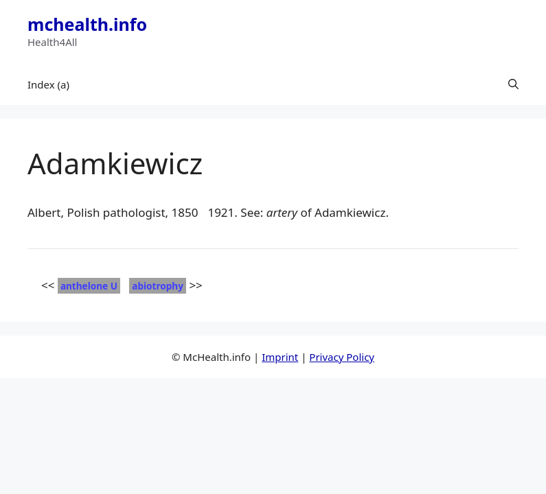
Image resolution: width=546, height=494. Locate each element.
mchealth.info (87, 24)
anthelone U (88, 285)
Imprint (280, 357)
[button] (513, 84)
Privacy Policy (341, 357)
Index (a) (48, 84)
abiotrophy (157, 285)
